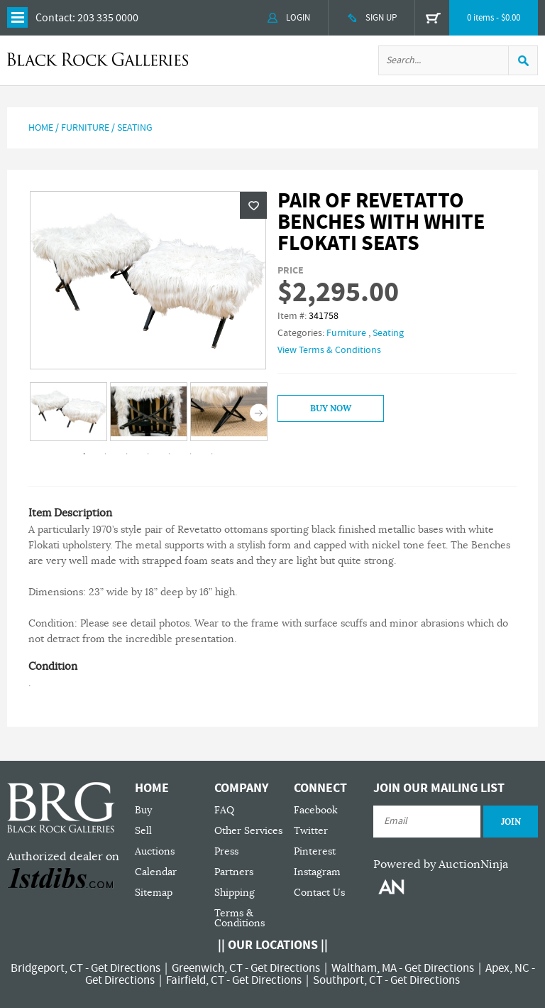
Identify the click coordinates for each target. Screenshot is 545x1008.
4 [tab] (148, 454)
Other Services (248, 831)
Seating (135, 127)
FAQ (224, 810)
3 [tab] (127, 454)
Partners (233, 872)
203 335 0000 (107, 18)
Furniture (85, 127)
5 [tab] (170, 454)
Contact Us (319, 893)
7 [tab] (212, 454)
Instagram (317, 872)
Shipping (234, 893)
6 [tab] (191, 454)
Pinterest (315, 851)
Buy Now (330, 408)
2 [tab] (106, 454)
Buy (143, 810)
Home (40, 127)
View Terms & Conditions (329, 350)
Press (226, 851)
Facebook (316, 810)
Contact (53, 18)
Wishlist (253, 205)
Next (259, 413)
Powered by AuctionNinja (440, 864)
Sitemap (153, 893)
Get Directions (125, 968)
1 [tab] (84, 454)
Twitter (311, 831)
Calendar (156, 872)
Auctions (155, 851)
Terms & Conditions (239, 918)
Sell (143, 831)
